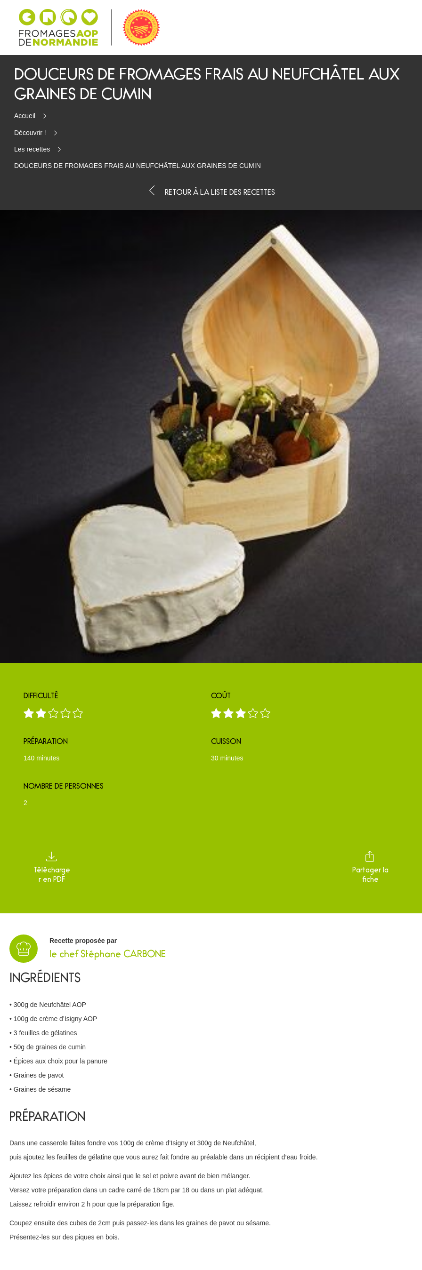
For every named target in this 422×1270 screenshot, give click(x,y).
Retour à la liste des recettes (211, 191)
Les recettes (32, 149)
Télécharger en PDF (52, 867)
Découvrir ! (30, 132)
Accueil (24, 116)
